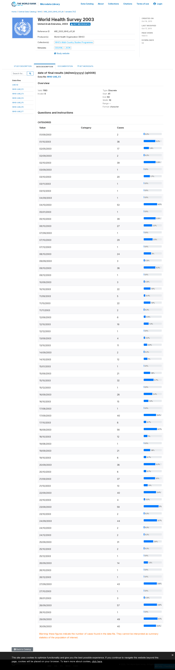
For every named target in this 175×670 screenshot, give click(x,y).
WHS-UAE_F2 (18, 89)
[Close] (172, 654)
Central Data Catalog (27, 12)
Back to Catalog (22, 649)
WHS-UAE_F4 (18, 98)
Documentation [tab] (65, 66)
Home (14, 12)
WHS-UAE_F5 (18, 102)
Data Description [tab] (44, 66)
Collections (113, 4)
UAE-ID (15, 85)
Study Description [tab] (23, 66)
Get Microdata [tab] (85, 66)
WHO (40, 12)
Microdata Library (50, 4)
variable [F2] (70, 12)
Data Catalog (87, 4)
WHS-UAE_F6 (18, 107)
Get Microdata (80, 24)
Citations (127, 4)
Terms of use (143, 4)
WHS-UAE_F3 (18, 93)
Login (157, 4)
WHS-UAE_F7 (18, 111)
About (101, 4)
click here (97, 661)
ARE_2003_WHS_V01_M (53, 12)
